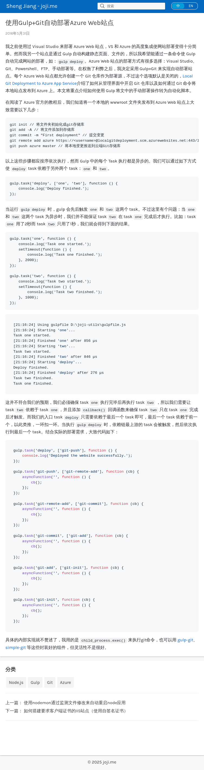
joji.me (109, 762)
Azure (65, 682)
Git (50, 682)
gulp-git (185, 639)
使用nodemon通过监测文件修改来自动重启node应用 (75, 702)
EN (191, 6)
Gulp (35, 682)
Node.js (16, 682)
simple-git (15, 647)
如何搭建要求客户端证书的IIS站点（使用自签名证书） (76, 710)
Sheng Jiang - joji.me (31, 6)
